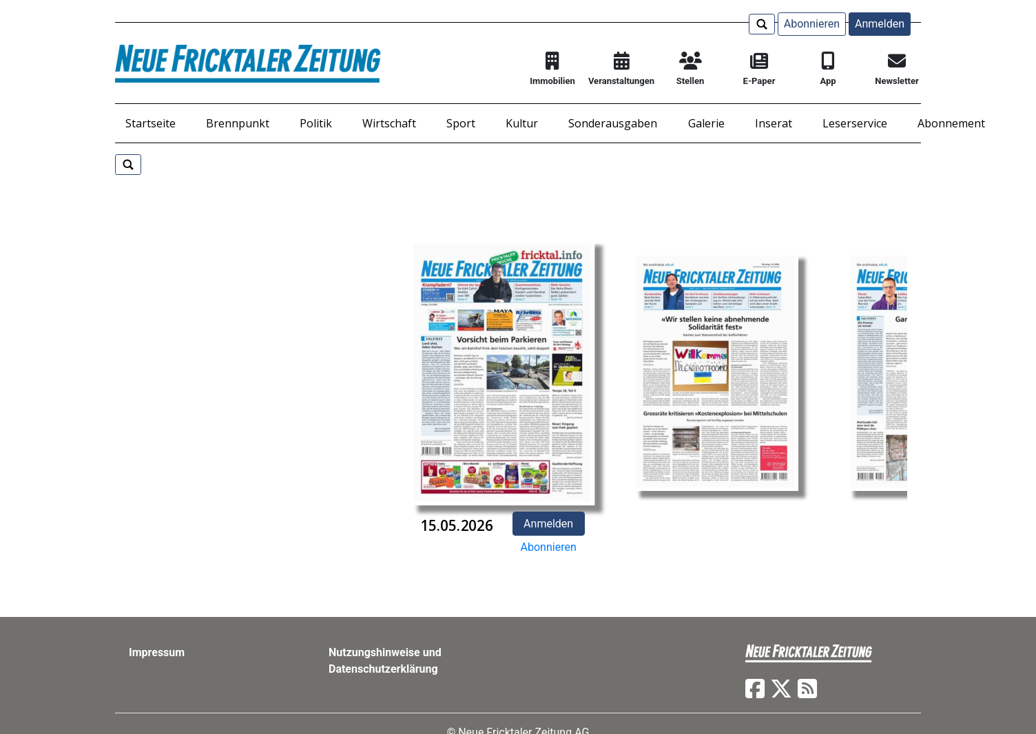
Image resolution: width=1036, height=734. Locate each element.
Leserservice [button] (854, 123)
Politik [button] (316, 123)
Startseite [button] (150, 123)
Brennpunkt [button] (237, 123)
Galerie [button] (706, 123)
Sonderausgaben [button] (612, 123)
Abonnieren (812, 23)
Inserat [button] (773, 123)
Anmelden (879, 23)
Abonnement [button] (951, 123)
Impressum (157, 652)
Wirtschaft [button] (389, 123)
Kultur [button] (522, 123)
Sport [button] (460, 123)
